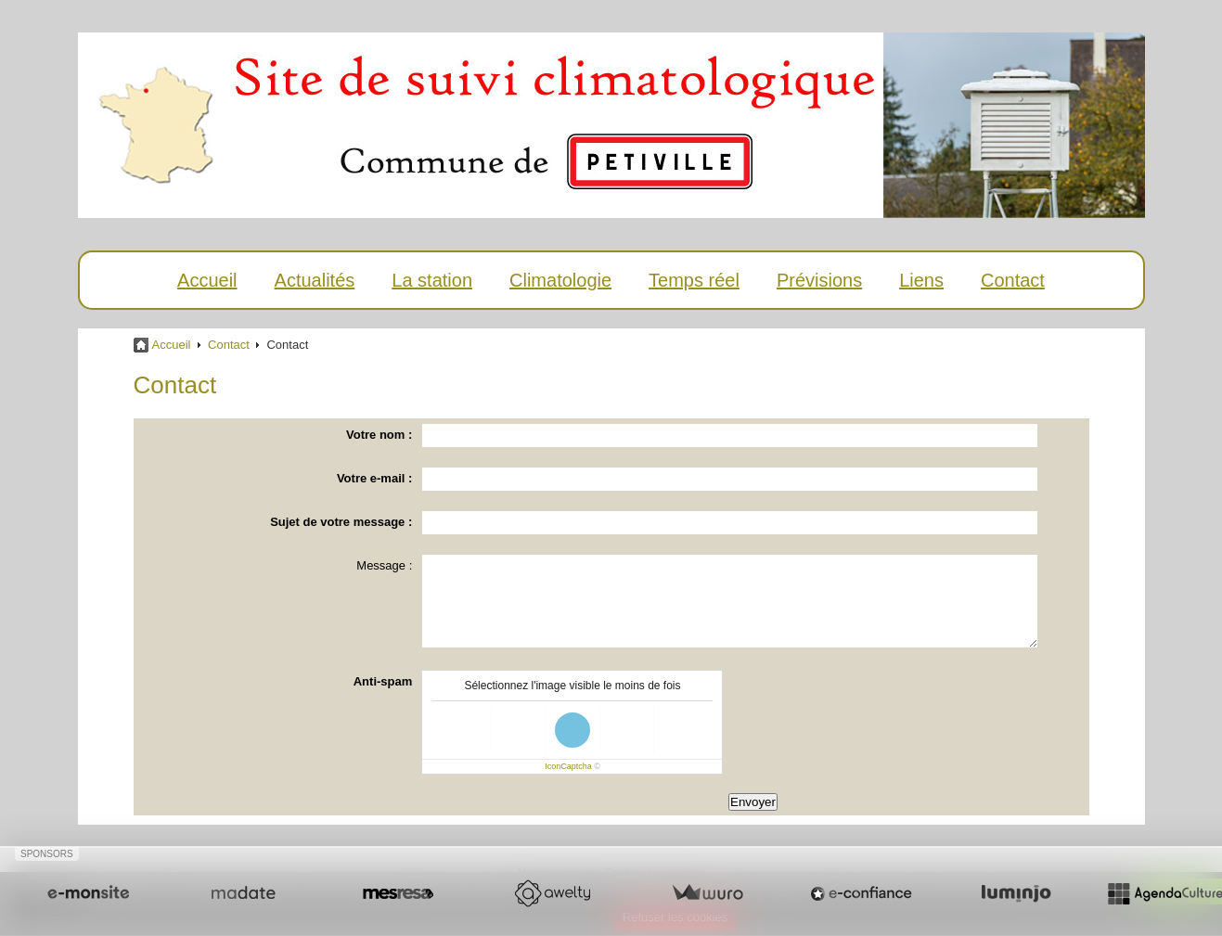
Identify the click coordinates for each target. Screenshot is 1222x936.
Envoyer (753, 802)
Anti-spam (383, 681)
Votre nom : (379, 435)
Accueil (207, 280)
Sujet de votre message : (341, 522)
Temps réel (694, 280)
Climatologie (560, 280)
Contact (1013, 280)
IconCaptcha (568, 766)
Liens (921, 280)
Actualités (315, 280)
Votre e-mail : (374, 478)
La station (432, 280)
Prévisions (819, 280)
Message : (384, 565)
